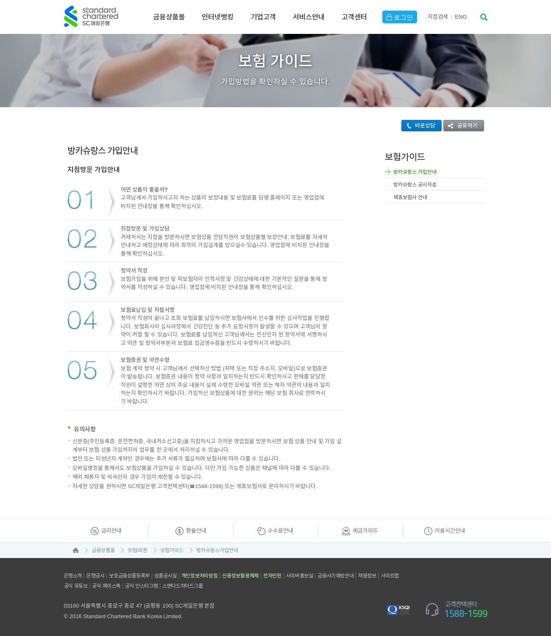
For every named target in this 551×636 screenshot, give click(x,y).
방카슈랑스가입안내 (217, 550)
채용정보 (367, 576)
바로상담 (418, 125)
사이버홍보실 (299, 576)
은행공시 (95, 576)
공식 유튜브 (76, 586)
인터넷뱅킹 (218, 17)
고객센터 (354, 17)
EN (461, 17)
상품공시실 (165, 576)
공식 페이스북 (106, 586)
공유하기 (461, 125)
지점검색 (438, 17)
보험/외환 (137, 550)
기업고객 (263, 17)
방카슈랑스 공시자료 (415, 185)
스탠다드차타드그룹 (182, 586)
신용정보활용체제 (240, 576)
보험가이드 (172, 550)
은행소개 (73, 576)
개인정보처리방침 (199, 576)
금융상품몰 (169, 17)
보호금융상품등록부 (129, 576)
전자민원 (272, 576)
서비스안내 (309, 17)
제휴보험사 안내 (410, 197)
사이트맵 (390, 576)
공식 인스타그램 (141, 586)
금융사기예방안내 (335, 576)
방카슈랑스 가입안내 (415, 172)
